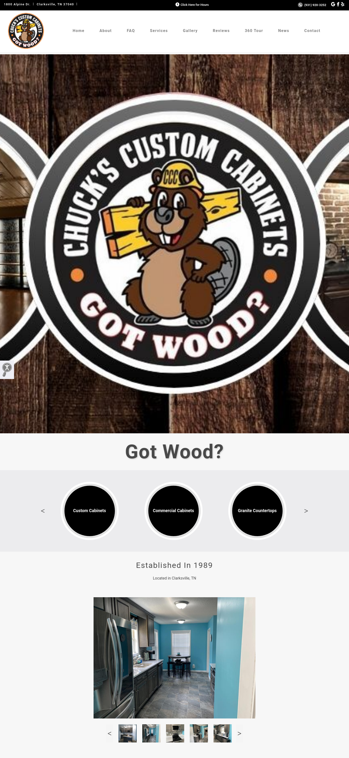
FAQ (131, 30)
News (283, 30)
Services (159, 30)
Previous (43, 511)
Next (306, 511)
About (106, 30)
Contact (312, 30)
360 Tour (254, 30)
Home (79, 30)
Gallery (190, 30)
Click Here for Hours (191, 5)
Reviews (221, 30)
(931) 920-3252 (312, 5)
